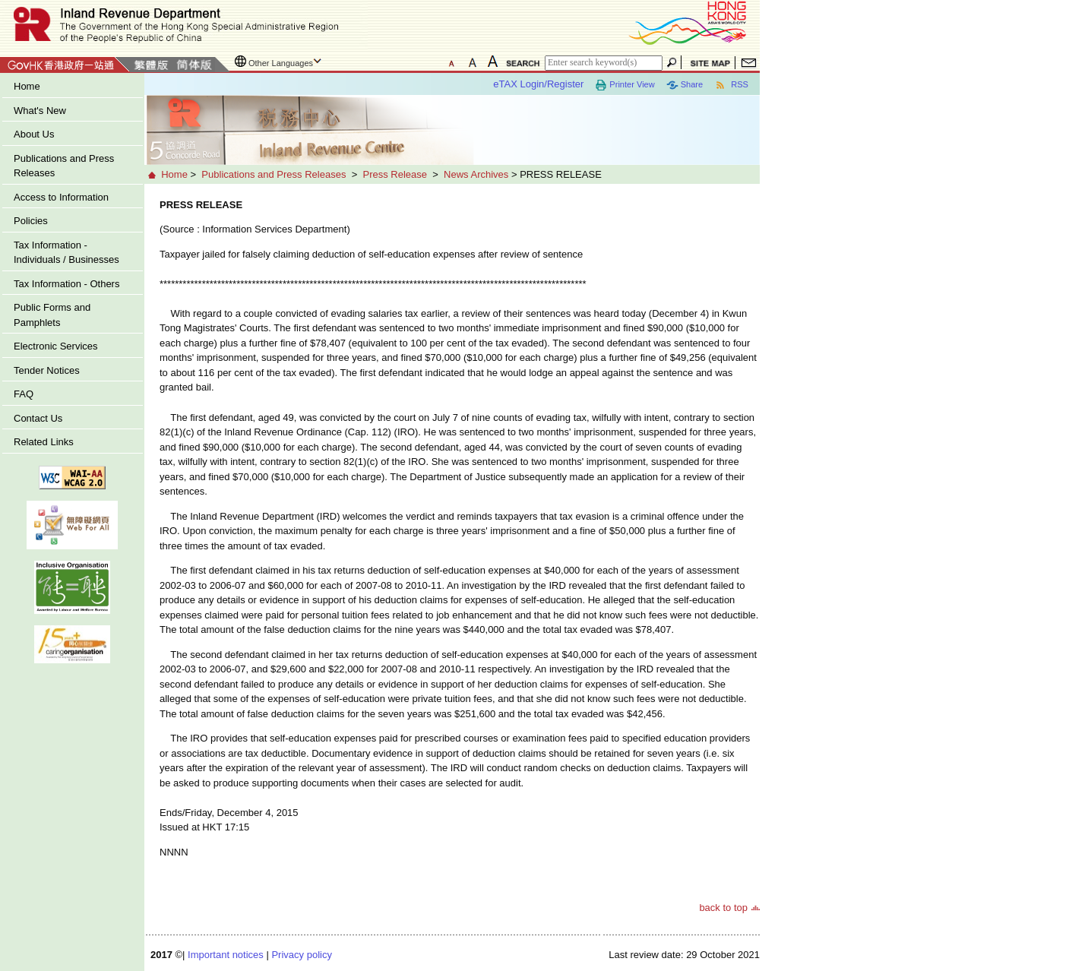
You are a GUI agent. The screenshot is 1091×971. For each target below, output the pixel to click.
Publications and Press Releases (64, 166)
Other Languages (280, 63)
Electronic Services (56, 346)
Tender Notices (47, 370)
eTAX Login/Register (538, 84)
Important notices (226, 954)
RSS (731, 85)
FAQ (23, 394)
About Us (34, 134)
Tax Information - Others (66, 283)
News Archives (476, 174)
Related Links (44, 442)
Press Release (394, 174)
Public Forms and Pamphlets (52, 315)
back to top (723, 907)
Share (684, 85)
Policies (31, 220)
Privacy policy (301, 954)
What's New (40, 110)
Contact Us (38, 418)
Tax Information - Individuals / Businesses (66, 252)
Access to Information (61, 197)
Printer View (624, 85)
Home (27, 86)
